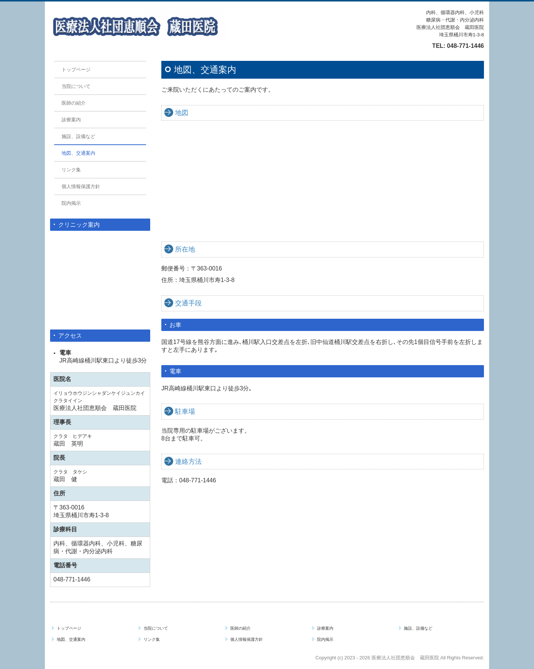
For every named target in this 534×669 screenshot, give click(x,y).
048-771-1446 (465, 46)
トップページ (76, 69)
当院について (76, 86)
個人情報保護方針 (81, 186)
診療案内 (71, 119)
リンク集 (71, 170)
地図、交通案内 (78, 153)
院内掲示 (71, 203)
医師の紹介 (74, 103)
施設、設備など (78, 136)
